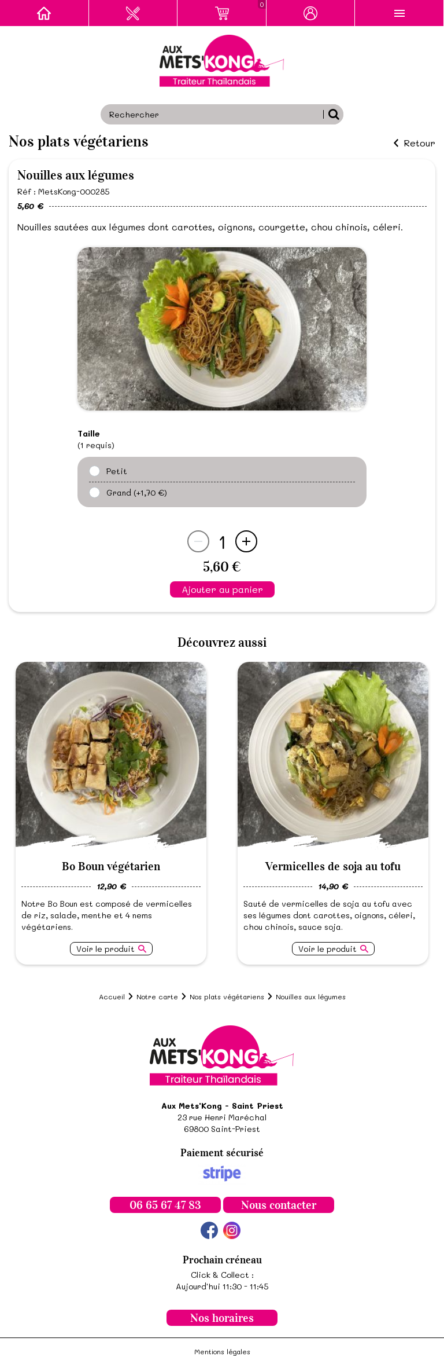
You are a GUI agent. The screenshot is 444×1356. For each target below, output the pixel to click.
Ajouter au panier (222, 589)
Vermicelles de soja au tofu (333, 866)
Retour (419, 143)
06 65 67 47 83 (165, 1205)
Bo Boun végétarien (111, 866)
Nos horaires (222, 1318)
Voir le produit (105, 948)
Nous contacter (278, 1205)
